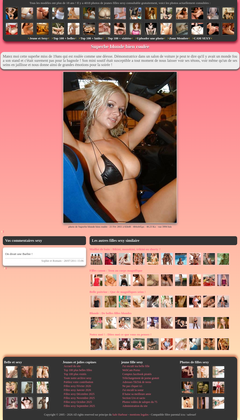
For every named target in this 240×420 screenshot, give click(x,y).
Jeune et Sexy (39, 38)
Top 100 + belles (64, 38)
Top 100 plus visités (75, 374)
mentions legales (139, 414)
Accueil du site (72, 366)
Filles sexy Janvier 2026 (77, 390)
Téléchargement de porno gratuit (140, 378)
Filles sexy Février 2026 (77, 386)
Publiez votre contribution (78, 382)
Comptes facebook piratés (137, 374)
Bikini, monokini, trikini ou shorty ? (125, 249)
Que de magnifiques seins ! (118, 292)
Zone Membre (178, 38)
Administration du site (134, 406)
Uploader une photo (150, 38)
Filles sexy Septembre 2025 (79, 406)
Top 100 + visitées (119, 38)
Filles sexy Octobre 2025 (78, 402)
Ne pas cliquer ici (132, 386)
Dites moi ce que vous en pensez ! (120, 334)
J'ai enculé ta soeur (132, 390)
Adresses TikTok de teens (136, 382)
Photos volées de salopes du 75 (139, 402)
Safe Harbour (119, 414)
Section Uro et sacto (133, 398)
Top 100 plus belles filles (78, 370)
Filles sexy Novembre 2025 (79, 398)
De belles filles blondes (110, 313)
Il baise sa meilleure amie (136, 394)
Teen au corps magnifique (116, 270)
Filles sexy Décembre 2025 (79, 394)
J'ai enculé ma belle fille (136, 366)
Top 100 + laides (91, 38)
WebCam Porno (131, 370)
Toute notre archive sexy (77, 378)
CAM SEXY (202, 38)
